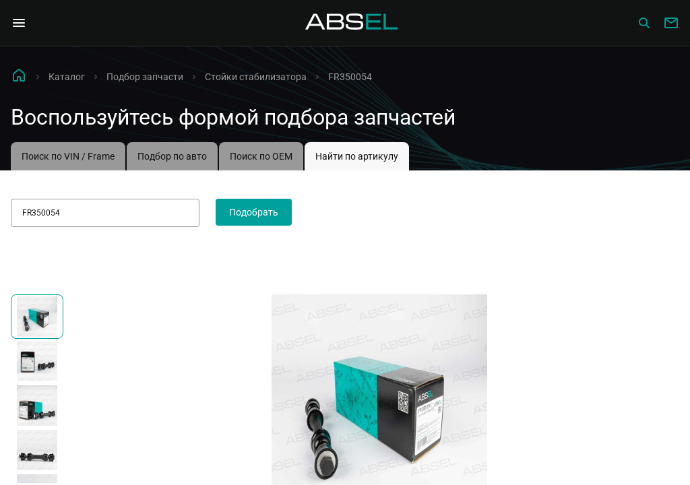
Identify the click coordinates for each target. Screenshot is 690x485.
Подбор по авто (172, 156)
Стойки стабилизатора (256, 76)
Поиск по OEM (261, 156)
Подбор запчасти (144, 76)
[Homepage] (351, 22)
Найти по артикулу (356, 156)
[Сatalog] (644, 23)
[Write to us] (671, 23)
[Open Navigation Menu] (19, 23)
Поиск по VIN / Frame (68, 156)
